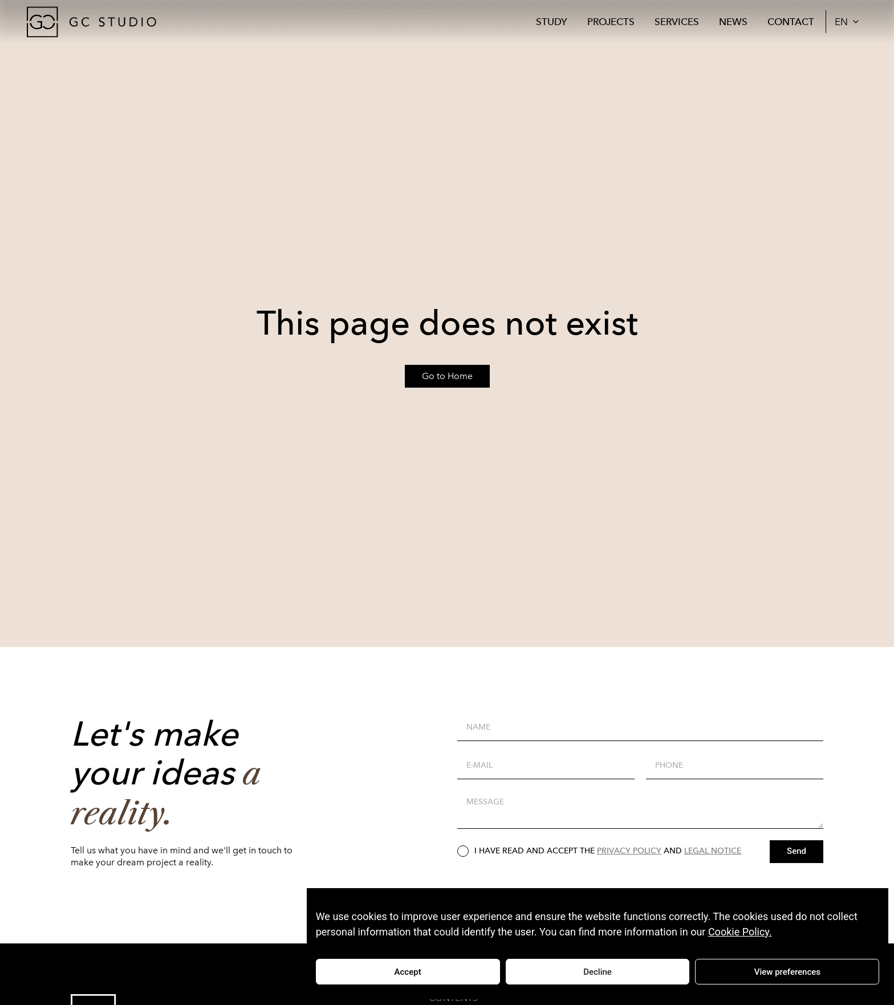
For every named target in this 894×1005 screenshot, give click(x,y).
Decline (597, 972)
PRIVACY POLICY (629, 851)
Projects (611, 21)
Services (677, 21)
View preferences (787, 972)
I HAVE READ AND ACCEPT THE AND (607, 851)
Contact (790, 21)
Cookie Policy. (740, 932)
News (733, 21)
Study (551, 21)
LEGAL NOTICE (712, 851)
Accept (408, 972)
